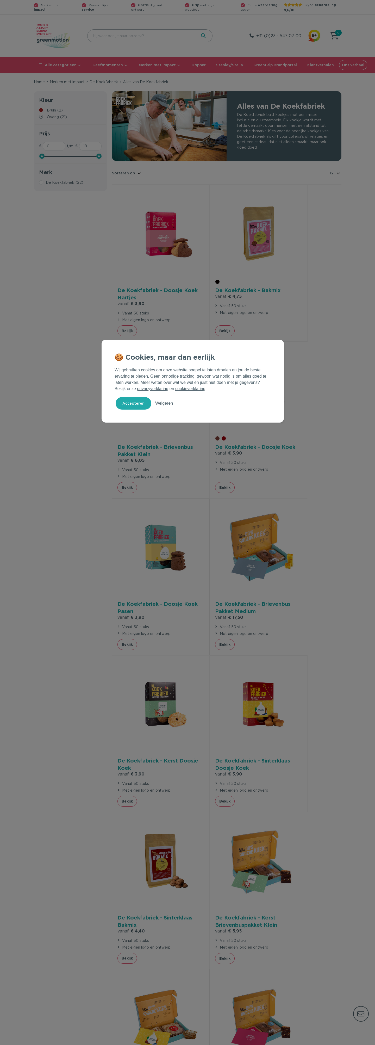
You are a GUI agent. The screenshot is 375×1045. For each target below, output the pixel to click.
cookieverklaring (190, 388)
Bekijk (127, 308)
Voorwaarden (258, 1040)
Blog (272, 974)
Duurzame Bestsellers (209, 965)
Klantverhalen (320, 65)
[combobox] (141, 35)
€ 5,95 (130, 693)
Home (39, 82)
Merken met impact (157, 65)
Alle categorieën (58, 65)
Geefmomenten (107, 65)
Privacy (285, 1040)
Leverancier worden (208, 974)
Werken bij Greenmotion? (291, 965)
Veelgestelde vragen (130, 957)
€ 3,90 (131, 281)
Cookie (307, 1040)
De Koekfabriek (104, 82)
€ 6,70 (207, 699)
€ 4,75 (207, 280)
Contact (119, 949)
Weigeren (164, 403)
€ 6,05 (283, 281)
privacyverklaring (152, 388)
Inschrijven (290, 892)
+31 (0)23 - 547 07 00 (278, 35)
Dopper (199, 65)
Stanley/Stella (229, 65)
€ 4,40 (284, 558)
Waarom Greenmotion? (289, 957)
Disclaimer (332, 1040)
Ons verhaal (353, 65)
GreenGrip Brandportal (275, 65)
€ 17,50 (284, 422)
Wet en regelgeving (129, 965)
